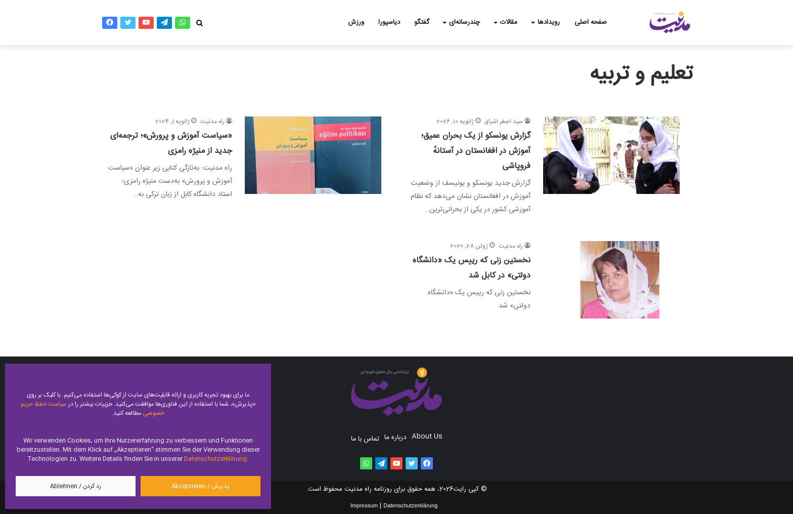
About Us (427, 436)
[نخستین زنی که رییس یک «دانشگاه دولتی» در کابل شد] (611, 279)
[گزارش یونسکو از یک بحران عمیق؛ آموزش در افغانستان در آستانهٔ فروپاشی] (611, 166)
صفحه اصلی (591, 22)
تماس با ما (365, 439)
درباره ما (395, 437)
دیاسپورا (389, 22)
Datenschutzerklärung (215, 459)
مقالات (508, 22)
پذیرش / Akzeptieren (200, 486)
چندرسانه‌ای (464, 22)
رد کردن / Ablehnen (75, 486)
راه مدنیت (212, 121)
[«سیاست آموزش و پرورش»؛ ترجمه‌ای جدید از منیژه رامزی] (313, 166)
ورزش (356, 22)
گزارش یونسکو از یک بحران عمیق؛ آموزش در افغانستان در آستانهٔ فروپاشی (476, 151)
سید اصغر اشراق (503, 121)
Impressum (364, 505)
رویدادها (549, 22)
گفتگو (421, 22)
